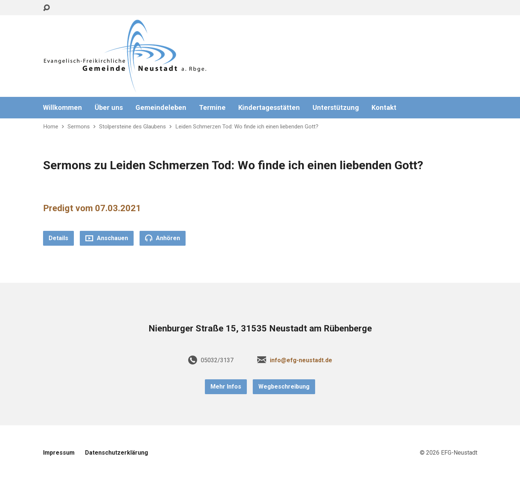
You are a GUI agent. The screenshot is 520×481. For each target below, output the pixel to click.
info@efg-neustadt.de (301, 360)
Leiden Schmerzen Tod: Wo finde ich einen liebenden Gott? (246, 126)
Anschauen (106, 238)
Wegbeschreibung (284, 386)
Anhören (162, 238)
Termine (212, 107)
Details (58, 238)
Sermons (79, 126)
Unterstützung (336, 107)
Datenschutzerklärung (116, 452)
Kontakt (384, 107)
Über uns (109, 107)
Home (50, 126)
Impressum (59, 452)
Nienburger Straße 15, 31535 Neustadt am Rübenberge (260, 328)
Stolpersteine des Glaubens (132, 126)
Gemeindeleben (160, 107)
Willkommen (62, 107)
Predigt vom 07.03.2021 (92, 208)
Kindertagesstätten (269, 107)
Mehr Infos (225, 386)
